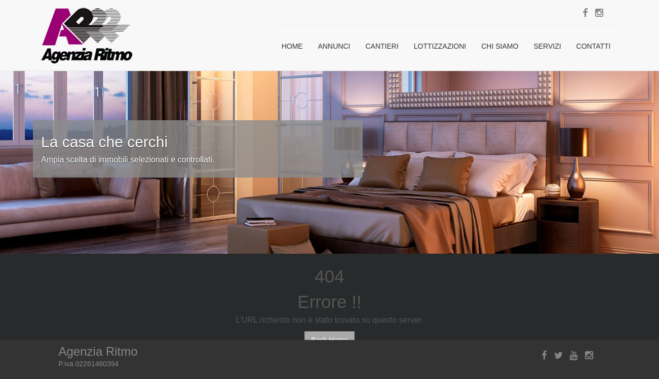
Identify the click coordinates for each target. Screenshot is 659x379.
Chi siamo (499, 46)
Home (292, 46)
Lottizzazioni (440, 46)
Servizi (547, 46)
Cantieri (381, 46)
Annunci (334, 46)
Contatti (593, 46)
